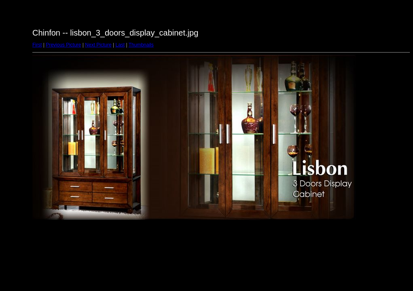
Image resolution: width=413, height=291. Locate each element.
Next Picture (98, 45)
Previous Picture (63, 45)
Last (120, 45)
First (37, 45)
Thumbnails (141, 45)
